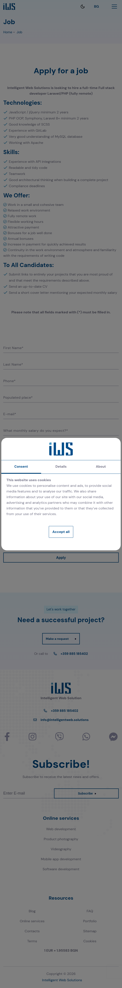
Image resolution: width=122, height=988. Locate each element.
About (101, 466)
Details (61, 466)
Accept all (61, 531)
